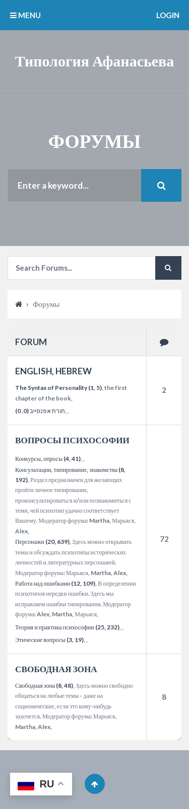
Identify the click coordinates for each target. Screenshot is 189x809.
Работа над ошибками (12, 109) (55, 583)
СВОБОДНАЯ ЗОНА (56, 669)
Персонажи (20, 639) (42, 541)
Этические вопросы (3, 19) (49, 639)
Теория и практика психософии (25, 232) (67, 627)
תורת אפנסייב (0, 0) (40, 411)
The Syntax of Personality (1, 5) (58, 387)
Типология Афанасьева (94, 60)
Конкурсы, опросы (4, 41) (48, 458)
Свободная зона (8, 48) (44, 685)
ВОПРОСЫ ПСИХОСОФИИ (72, 440)
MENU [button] (25, 15)
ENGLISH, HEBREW (53, 371)
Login (167, 15)
